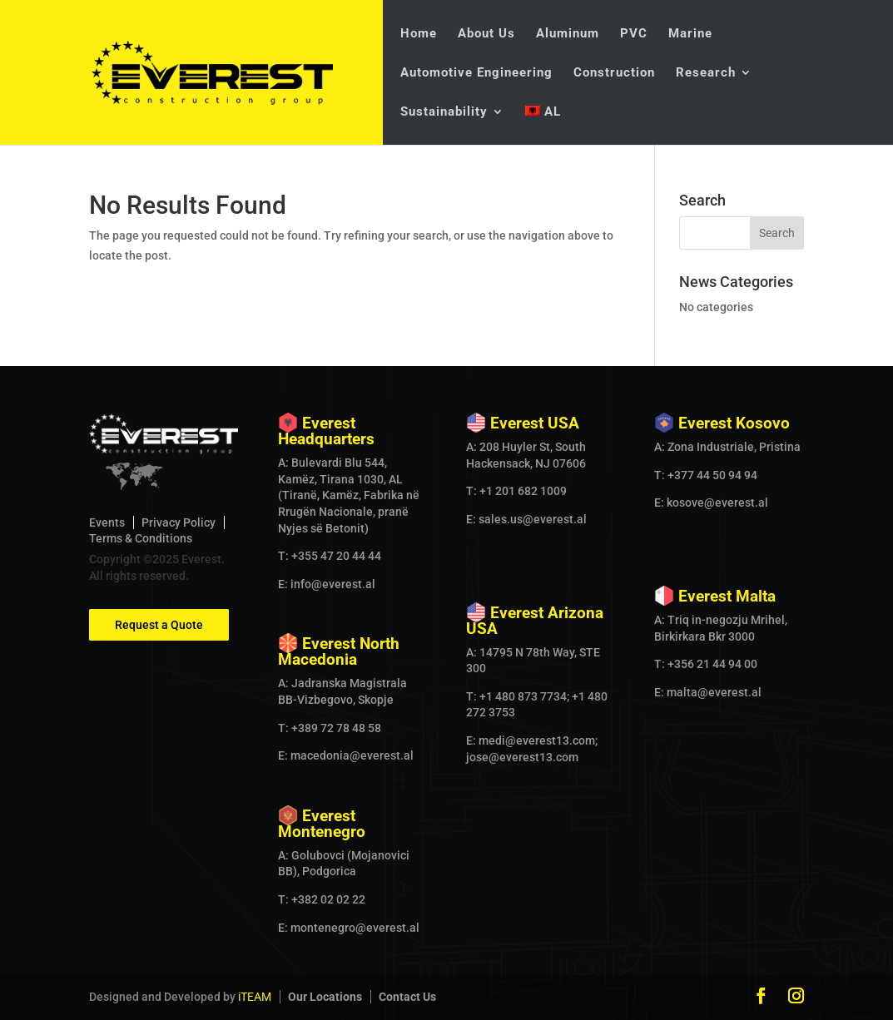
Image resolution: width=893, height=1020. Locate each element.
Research (706, 73)
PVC (633, 34)
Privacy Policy (178, 522)
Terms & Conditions (140, 538)
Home (418, 34)
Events (107, 522)
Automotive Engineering (476, 73)
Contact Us (407, 996)
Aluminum (567, 34)
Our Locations (325, 996)
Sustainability (444, 112)
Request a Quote (159, 624)
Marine (690, 34)
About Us (486, 34)
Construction (614, 73)
